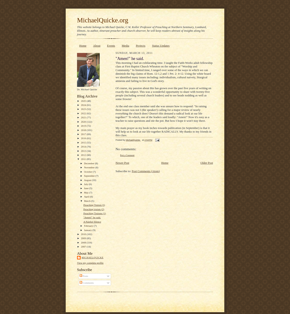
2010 (84, 234)
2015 (84, 142)
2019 (84, 125)
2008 (84, 242)
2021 (84, 117)
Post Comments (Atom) (146, 171)
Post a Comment (127, 155)
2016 (84, 138)
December (89, 163)
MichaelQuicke (93, 257)
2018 (84, 130)
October (88, 171)
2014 (84, 146)
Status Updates (161, 45)
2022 (84, 113)
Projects (140, 45)
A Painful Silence (92, 221)
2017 (84, 134)
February (89, 225)
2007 (84, 246)
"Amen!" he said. (92, 217)
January (88, 230)
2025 (84, 101)
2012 (84, 155)
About (97, 45)
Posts (84, 276)
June (86, 188)
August (88, 180)
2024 (84, 105)
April (87, 196)
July (86, 184)
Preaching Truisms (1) (94, 213)
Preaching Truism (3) (94, 205)
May (86, 192)
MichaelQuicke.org (102, 20)
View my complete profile (90, 263)
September (90, 175)
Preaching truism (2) (93, 209)
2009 (84, 238)
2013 (84, 151)
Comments (87, 282)
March (87, 201)
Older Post (207, 162)
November (89, 167)
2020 (84, 121)
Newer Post (122, 162)
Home (83, 45)
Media (125, 45)
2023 (84, 109)
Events (111, 45)
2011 (84, 159)
